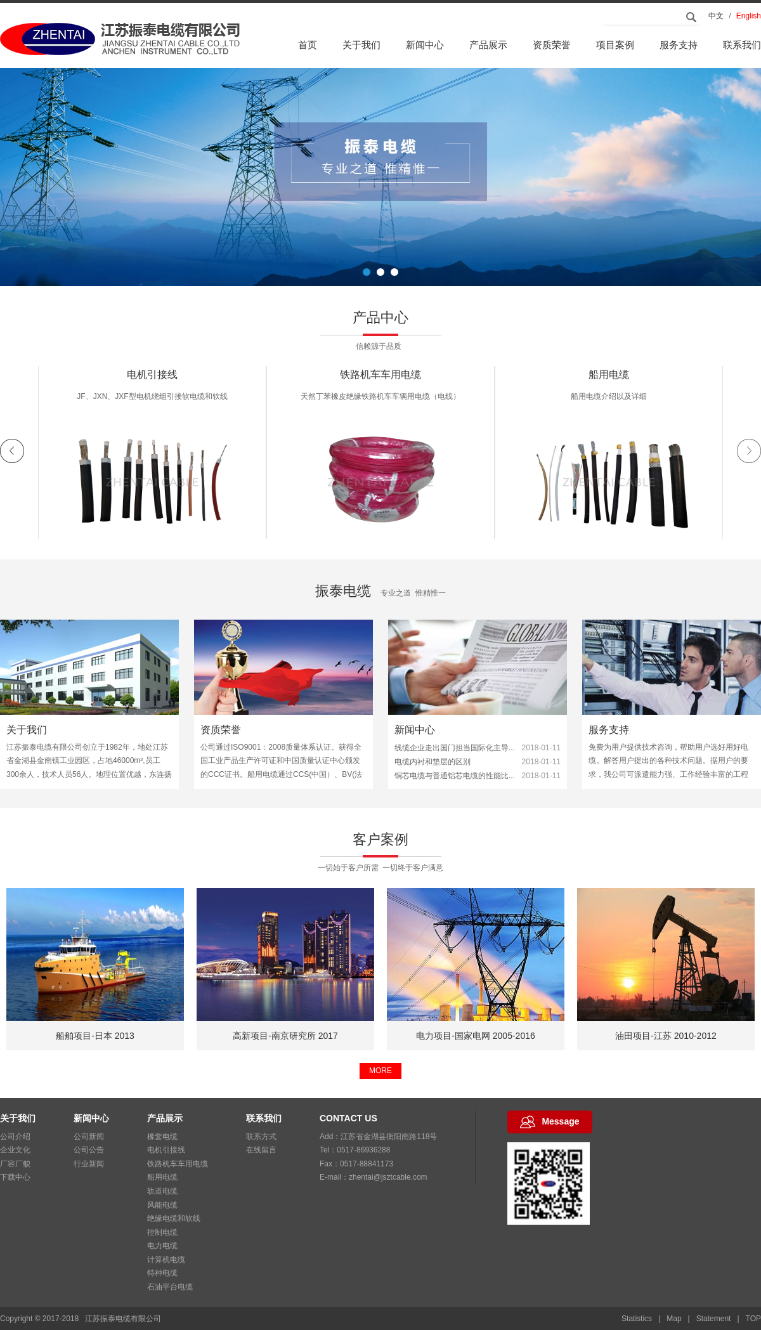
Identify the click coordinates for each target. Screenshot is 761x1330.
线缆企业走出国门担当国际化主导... (454, 754)
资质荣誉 (552, 44)
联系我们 (742, 44)
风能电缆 (162, 1205)
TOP (753, 1318)
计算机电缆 (166, 1259)
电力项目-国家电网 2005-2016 (665, 1036)
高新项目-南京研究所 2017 (475, 1036)
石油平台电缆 (170, 1286)
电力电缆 (162, 1245)
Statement (713, 1318)
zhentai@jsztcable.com (388, 1177)
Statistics (636, 1318)
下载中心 (15, 1177)
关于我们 (361, 44)
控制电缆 (162, 1232)
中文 (716, 15)
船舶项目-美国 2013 (95, 1036)
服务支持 (679, 44)
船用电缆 (162, 1177)
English (748, 15)
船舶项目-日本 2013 (285, 1036)
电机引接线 (380, 382)
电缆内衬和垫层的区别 (432, 768)
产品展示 (488, 44)
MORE (380, 1070)
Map (674, 1318)
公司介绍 (15, 1136)
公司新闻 (89, 1136)
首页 (307, 44)
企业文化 (15, 1149)
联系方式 (261, 1136)
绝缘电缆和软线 (173, 1218)
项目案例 (615, 44)
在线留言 (261, 1149)
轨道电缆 (162, 1191)
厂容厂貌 (15, 1163)
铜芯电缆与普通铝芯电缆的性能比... (454, 782)
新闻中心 (425, 44)
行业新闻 (89, 1163)
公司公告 (89, 1149)
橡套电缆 (152, 382)
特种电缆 (162, 1272)
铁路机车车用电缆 (608, 382)
